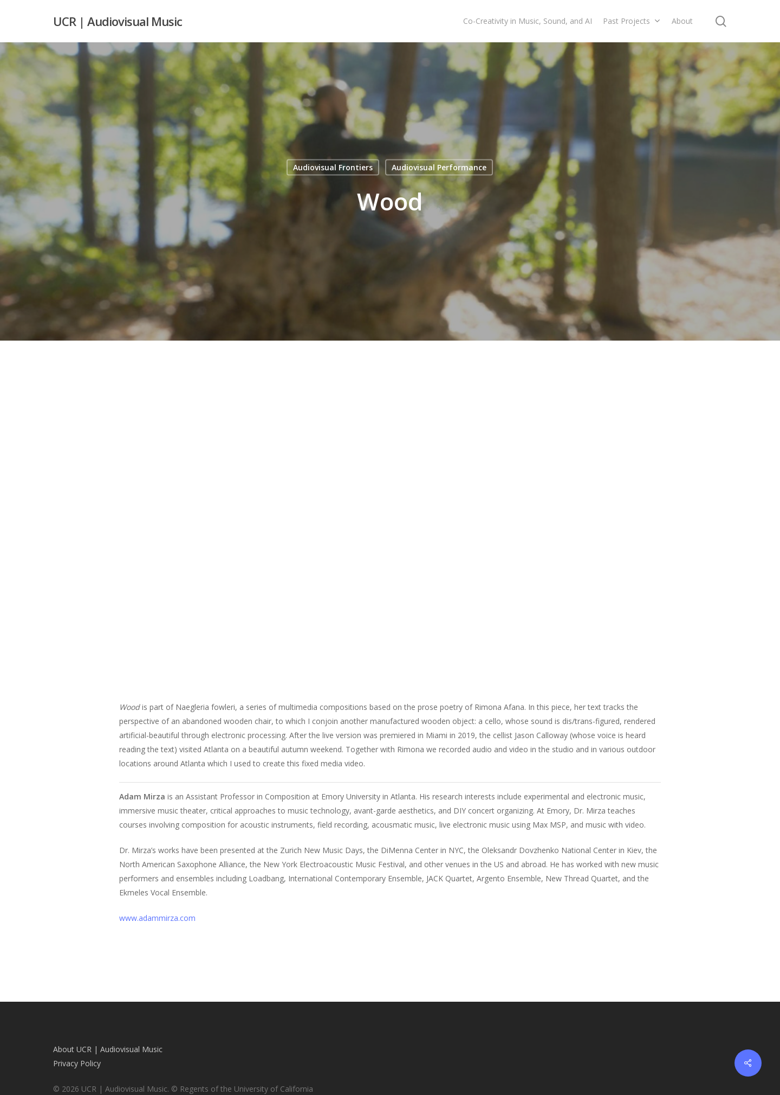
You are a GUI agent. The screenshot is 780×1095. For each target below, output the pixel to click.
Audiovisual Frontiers (333, 167)
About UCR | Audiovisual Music (107, 1049)
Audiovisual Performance (439, 167)
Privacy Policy (77, 1063)
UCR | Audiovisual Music (117, 21)
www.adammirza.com (157, 918)
